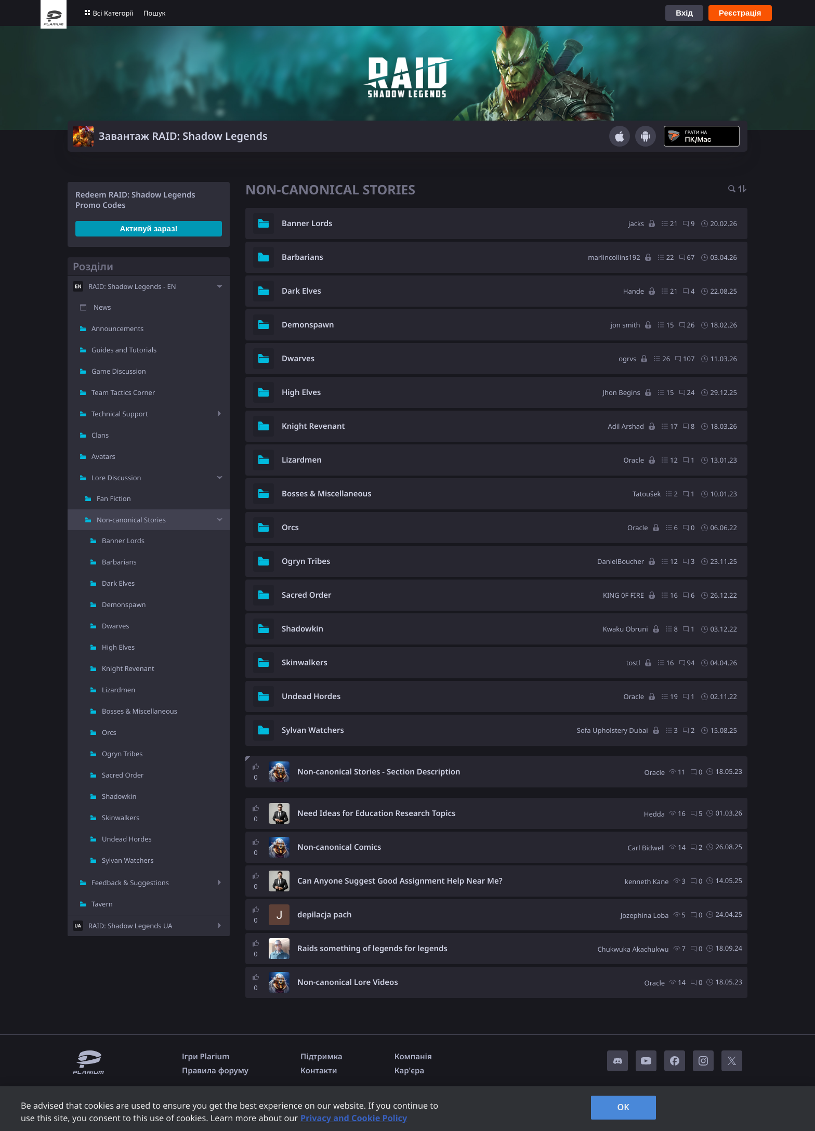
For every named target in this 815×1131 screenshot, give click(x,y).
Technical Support (119, 413)
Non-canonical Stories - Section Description (379, 772)
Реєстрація (740, 12)
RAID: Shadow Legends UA (130, 925)
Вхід (684, 12)
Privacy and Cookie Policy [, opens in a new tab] (353, 1118)
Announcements (117, 328)
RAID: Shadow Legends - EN (132, 286)
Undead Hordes (127, 839)
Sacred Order (122, 775)
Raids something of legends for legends (372, 948)
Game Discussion (118, 371)
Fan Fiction (114, 498)
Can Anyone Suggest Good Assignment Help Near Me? (400, 881)
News (102, 307)
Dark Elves (118, 583)
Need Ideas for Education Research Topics (376, 813)
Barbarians (119, 562)
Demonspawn (124, 604)
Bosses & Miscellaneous (139, 711)
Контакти (318, 1071)
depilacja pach (324, 915)
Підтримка (321, 1056)
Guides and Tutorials (123, 349)
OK (623, 1107)
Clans (100, 435)
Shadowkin (119, 796)
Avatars (103, 456)
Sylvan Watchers (127, 860)
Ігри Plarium (206, 1056)
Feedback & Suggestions (130, 882)
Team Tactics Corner (123, 392)
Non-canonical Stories (131, 519)
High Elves (118, 647)
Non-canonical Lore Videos (347, 982)
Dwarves (115, 625)
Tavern (102, 904)
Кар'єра (409, 1071)
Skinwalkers (120, 817)
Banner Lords (123, 540)
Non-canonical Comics (339, 847)
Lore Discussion (116, 477)
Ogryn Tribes (122, 753)
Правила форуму (215, 1071)
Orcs (109, 732)
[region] (407, 1108)
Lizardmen (118, 689)
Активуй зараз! (148, 228)
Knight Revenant (128, 668)
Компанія (413, 1056)
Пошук (154, 13)
